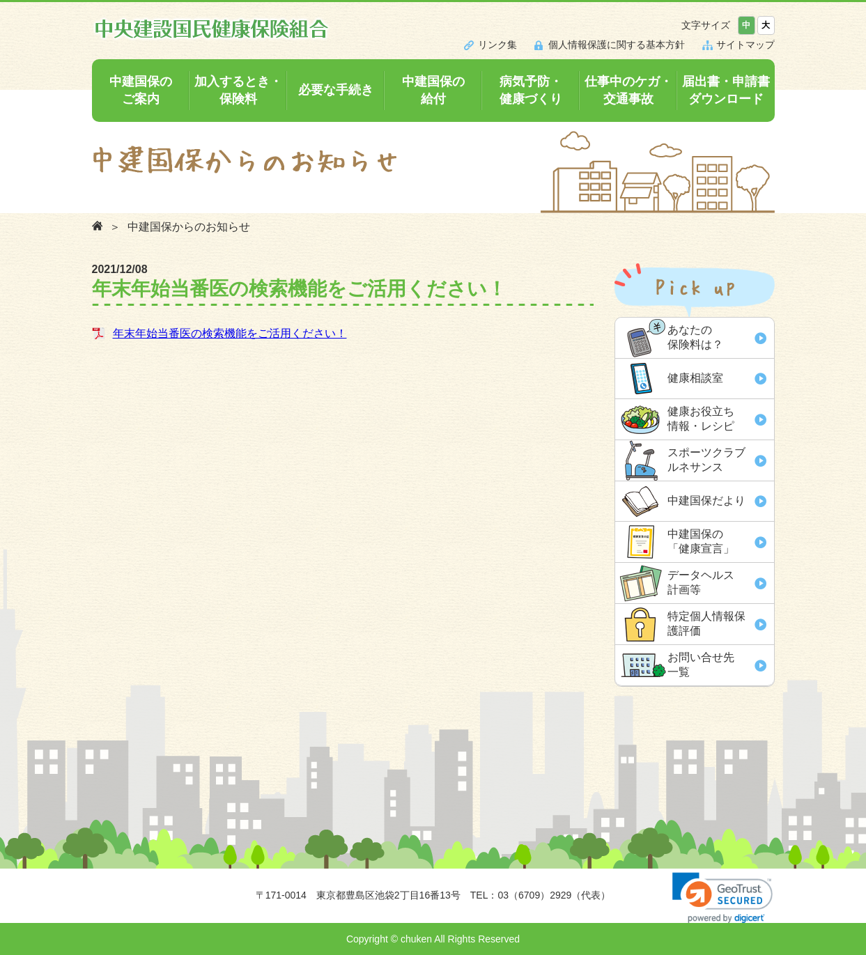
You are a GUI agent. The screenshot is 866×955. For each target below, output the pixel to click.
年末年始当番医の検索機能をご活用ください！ (230, 333)
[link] (722, 897)
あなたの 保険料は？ (695, 337)
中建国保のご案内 (140, 90)
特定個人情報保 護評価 (706, 623)
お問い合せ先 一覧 (700, 664)
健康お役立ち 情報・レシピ (700, 418)
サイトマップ (745, 44)
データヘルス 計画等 (700, 582)
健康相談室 (695, 378)
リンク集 (497, 44)
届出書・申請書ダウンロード (726, 90)
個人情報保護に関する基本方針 (616, 44)
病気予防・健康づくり (531, 90)
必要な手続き (335, 90)
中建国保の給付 (433, 90)
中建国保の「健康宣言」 (700, 541)
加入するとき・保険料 (238, 90)
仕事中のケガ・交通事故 (628, 90)
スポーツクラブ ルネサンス (706, 460)
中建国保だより (706, 500)
